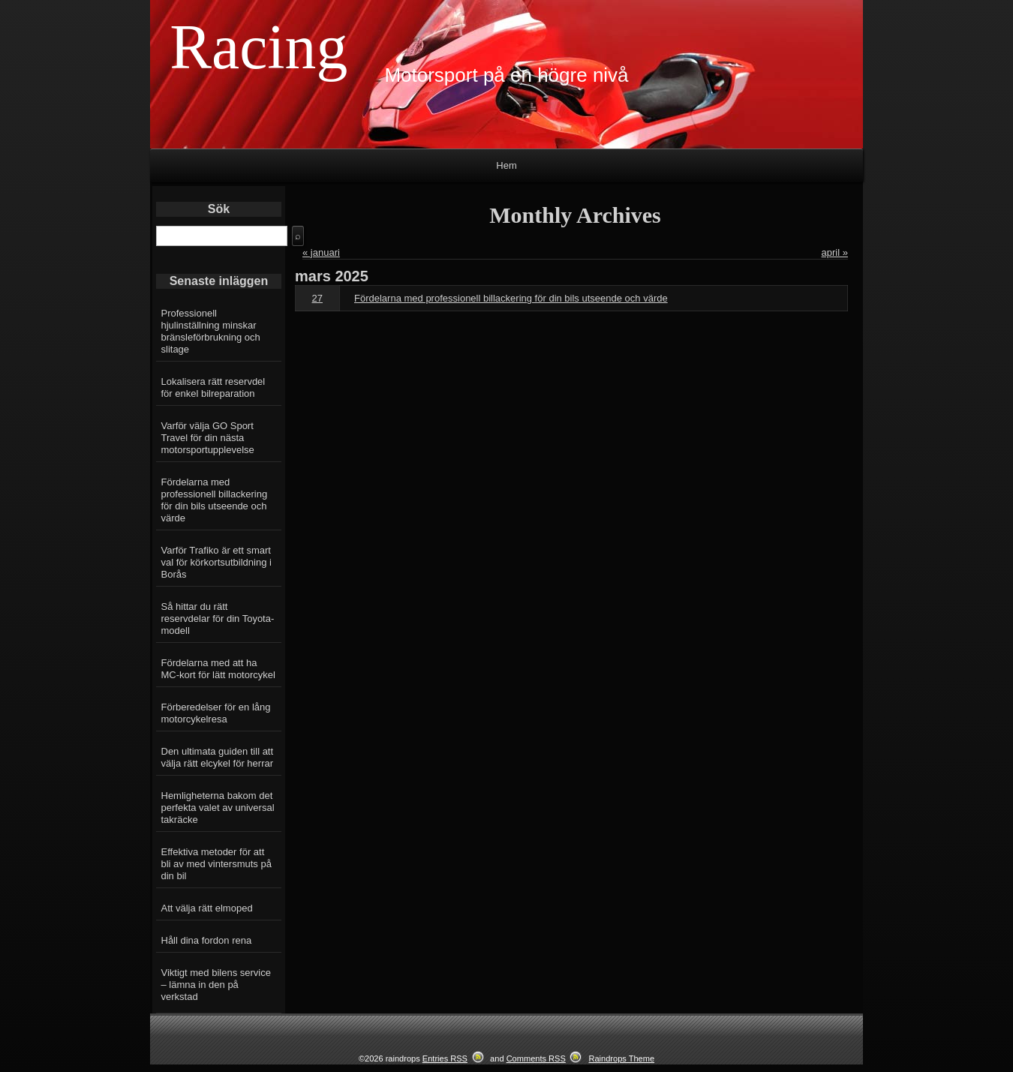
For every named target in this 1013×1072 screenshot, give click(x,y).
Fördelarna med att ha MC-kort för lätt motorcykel (218, 668)
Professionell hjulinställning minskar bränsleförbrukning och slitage (210, 331)
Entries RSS (444, 1058)
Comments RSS (536, 1058)
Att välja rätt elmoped (207, 908)
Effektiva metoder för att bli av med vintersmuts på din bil (216, 863)
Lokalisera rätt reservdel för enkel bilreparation (213, 387)
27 (317, 298)
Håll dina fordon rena (206, 940)
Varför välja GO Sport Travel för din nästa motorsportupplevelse (207, 437)
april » (835, 252)
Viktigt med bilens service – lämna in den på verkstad (216, 984)
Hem (506, 165)
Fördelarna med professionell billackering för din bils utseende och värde (214, 500)
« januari (321, 252)
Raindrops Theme (621, 1058)
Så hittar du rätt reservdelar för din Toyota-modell (218, 618)
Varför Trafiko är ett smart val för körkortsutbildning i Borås (216, 562)
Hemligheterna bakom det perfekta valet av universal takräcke (218, 807)
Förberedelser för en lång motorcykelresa (216, 713)
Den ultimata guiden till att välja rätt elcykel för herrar (217, 757)
